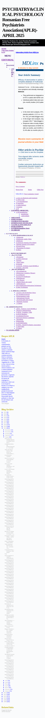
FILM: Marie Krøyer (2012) (9, 639)
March (7, 687)
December (8, 430)
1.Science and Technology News (26, 292)
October (7, 433)
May (6, 684)
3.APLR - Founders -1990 (24, 312)
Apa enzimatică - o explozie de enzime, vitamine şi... (9, 622)
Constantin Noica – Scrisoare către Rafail (9, 551)
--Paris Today (20, 262)
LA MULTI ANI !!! (9, 646)
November (8, 431)
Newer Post (19, 189)
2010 (5, 698)
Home (30, 189)
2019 (5, 419)
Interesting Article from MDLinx (27, 52)
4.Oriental (19, 264)
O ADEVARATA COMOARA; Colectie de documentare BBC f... (9, 650)
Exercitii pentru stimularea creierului (8, 636)
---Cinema (19, 303)
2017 (5, 423)
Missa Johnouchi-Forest (9, 626)
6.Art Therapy (20, 280)
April (6, 685)
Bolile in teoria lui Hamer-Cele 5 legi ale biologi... (9, 528)
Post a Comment (20, 186)
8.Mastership (20, 321)
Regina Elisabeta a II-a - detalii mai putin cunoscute (9, 631)
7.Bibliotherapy (21, 284)
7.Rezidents (19, 319)
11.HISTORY (20, 326)
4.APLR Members (21, 314)
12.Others (19, 328)
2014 (5, 428)
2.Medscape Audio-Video (24, 239)
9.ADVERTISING (21, 323)
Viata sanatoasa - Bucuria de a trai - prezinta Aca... (9, 546)
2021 (5, 415)
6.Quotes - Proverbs (22, 267)
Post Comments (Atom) (31, 194)
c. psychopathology (22, 201)
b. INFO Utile (20, 200)
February (7, 689)
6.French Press (20, 246)
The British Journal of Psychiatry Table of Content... (9, 656)
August (7, 437)
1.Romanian (19, 257)
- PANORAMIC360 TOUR (24, 300)
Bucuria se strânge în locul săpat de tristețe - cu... (10, 533)
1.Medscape (19, 237)
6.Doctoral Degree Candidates (25, 318)
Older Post (40, 189)
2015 (5, 426)
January (7, 691)
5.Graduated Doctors (22, 316)
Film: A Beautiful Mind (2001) (9, 542)
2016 (5, 424)
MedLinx (22, 177)
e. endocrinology (21, 205)
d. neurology (20, 203)
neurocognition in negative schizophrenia (9, 557)
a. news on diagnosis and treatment (26, 198)
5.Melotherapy (20, 278)
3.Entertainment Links (23, 296)
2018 (5, 421)
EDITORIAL (8, 60)
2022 (5, 414)
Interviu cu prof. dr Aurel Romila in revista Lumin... (9, 460)
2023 (5, 412)
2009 (5, 700)
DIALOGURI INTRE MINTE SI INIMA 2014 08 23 (9, 440)
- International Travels (23, 298)
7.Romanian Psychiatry (23, 248)
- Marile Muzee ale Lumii (24, 282)
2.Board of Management (23, 310)
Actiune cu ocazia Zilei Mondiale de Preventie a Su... (9, 616)
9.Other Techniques (22, 287)
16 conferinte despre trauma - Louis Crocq (9, 476)
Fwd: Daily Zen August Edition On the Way (9, 643)
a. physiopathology (22, 212)
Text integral (5, 403)
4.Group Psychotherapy (23, 276)
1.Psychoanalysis (21, 271)
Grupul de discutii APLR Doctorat (7, 710)
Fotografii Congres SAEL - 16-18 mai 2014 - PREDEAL (9, 537)
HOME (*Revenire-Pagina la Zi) (8, 50)
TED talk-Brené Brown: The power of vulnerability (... (10, 451)
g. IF (17, 209)
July (6, 680)
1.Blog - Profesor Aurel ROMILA (26, 309)
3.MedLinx (19, 241)
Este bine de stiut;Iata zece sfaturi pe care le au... (9, 605)
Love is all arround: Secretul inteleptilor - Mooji (9, 471)
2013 (5, 692)
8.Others (18, 250)
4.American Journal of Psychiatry (26, 242)
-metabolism (24, 214)
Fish (6, 554)
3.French (18, 260)
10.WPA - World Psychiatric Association (28, 325)
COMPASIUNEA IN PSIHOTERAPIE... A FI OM (9, 446)
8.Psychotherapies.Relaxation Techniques (28, 285)
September (8, 435)
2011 (5, 696)
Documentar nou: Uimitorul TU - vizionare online (9, 611)
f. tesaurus (19, 207)
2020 (5, 417)
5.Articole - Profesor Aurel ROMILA (27, 266)
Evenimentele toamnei (8, 456)
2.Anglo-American (21, 259)
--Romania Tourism (22, 301)
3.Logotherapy (20, 275)
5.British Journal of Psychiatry (25, 244)
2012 (5, 694)
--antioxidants (25, 216)
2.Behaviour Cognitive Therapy (25, 273)
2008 (5, 701)
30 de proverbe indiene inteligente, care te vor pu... (9, 465)
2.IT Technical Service (23, 294)
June (6, 682)
